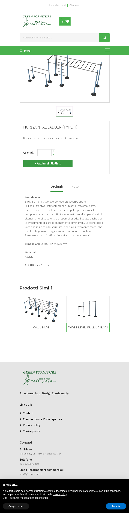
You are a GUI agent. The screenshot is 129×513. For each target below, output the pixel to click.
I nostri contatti (57, 5)
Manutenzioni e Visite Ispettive (41, 419)
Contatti (26, 413)
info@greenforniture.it (32, 474)
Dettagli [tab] (56, 186)
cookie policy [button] (60, 494)
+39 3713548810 (29, 463)
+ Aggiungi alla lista (49, 163)
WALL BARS (41, 327)
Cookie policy (30, 431)
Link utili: (26, 405)
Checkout (75, 5)
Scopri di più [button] (15, 506)
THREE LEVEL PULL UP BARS (88, 327)
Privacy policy (30, 425)
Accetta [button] (116, 506)
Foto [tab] (75, 186)
